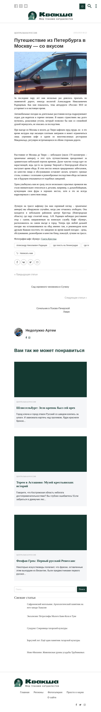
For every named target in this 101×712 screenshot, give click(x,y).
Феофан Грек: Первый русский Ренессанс (45, 561)
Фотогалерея (55, 692)
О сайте (52, 697)
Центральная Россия (25, 33)
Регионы (39, 692)
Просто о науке (75, 692)
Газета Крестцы (48, 239)
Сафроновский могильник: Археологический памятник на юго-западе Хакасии (55, 606)
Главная (24, 692)
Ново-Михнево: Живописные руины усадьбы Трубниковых (55, 652)
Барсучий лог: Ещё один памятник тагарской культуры (53, 640)
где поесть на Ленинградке (65, 245)
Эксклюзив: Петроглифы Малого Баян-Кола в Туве (51, 616)
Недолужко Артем (41, 330)
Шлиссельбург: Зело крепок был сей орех (45, 408)
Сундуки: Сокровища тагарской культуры (47, 628)
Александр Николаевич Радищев (32, 245)
